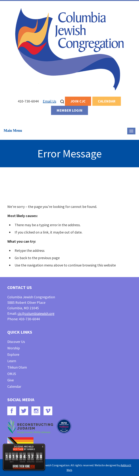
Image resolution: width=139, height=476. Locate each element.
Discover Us (16, 341)
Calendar (106, 101)
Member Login (69, 110)
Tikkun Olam (17, 367)
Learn (11, 361)
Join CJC (78, 101)
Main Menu (13, 130)
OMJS (11, 373)
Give (10, 380)
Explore (13, 354)
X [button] (42, 446)
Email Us (49, 101)
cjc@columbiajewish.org (36, 313)
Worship (13, 348)
